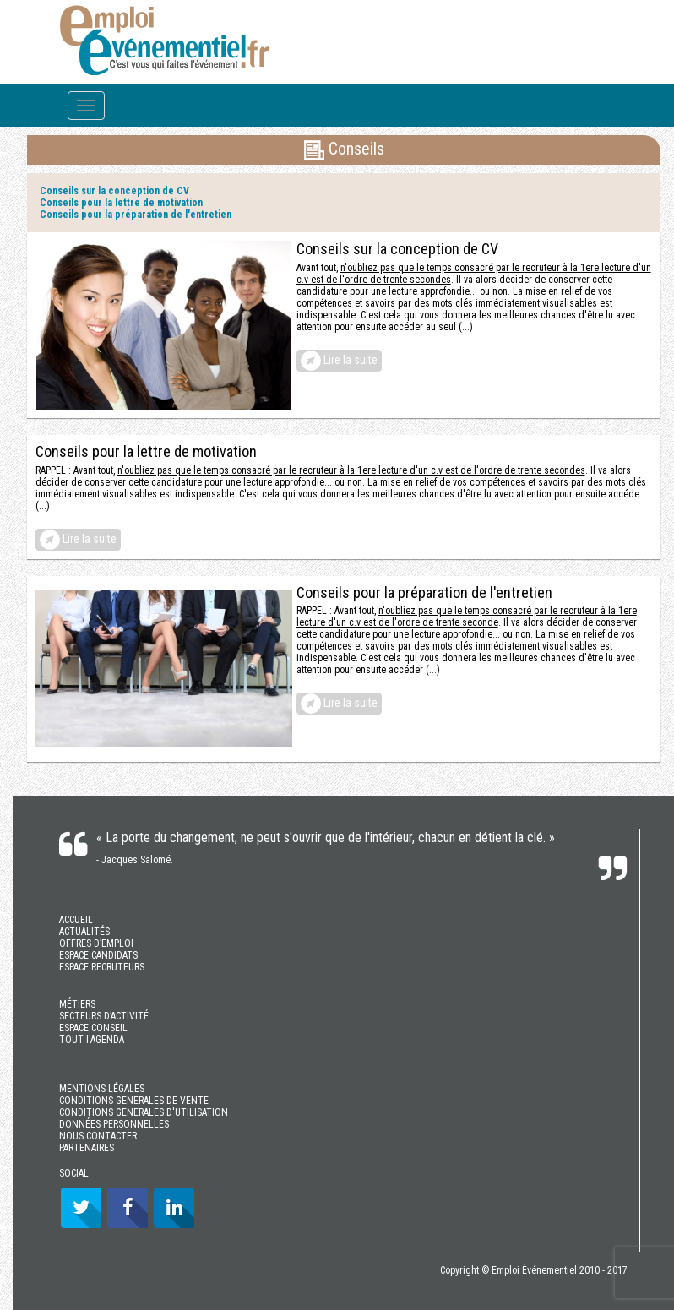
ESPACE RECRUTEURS (101, 967)
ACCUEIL (76, 920)
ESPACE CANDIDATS (98, 955)
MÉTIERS (77, 1004)
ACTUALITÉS (84, 932)
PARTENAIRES (86, 1148)
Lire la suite (339, 361)
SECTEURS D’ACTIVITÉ (104, 1016)
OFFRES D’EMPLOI (96, 943)
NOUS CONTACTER (98, 1136)
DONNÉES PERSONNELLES (114, 1124)
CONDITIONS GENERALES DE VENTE (134, 1100)
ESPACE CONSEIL (93, 1028)
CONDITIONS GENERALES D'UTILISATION (143, 1112)
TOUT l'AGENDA (91, 1040)
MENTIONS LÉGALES (101, 1089)
